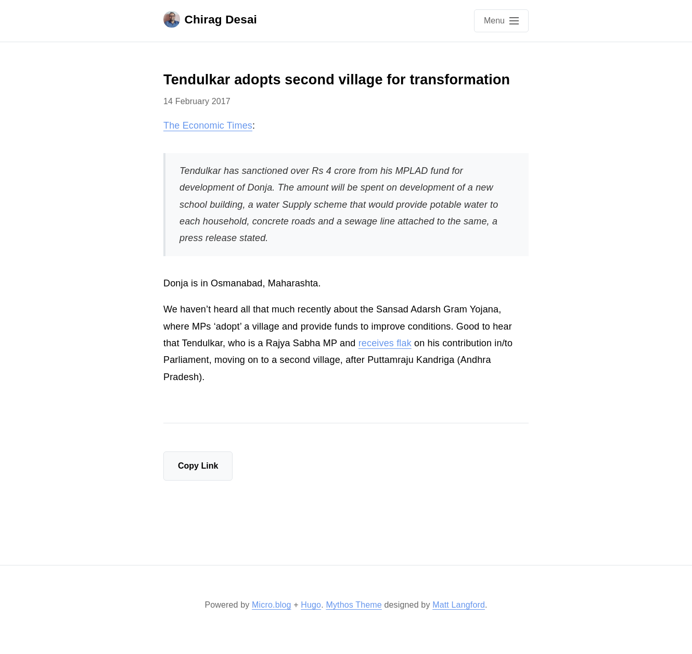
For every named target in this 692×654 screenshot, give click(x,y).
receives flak (385, 343)
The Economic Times (207, 125)
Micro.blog (271, 604)
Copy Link (198, 465)
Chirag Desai (210, 19)
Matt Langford (458, 604)
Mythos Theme (353, 604)
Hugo (311, 604)
